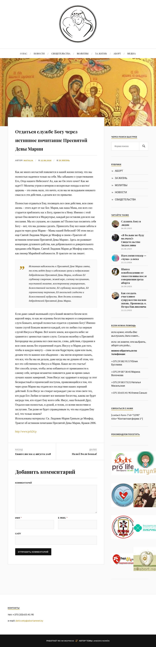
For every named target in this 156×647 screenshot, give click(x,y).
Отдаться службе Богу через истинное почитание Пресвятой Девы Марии (51, 143)
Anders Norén (102, 641)
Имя (18, 528)
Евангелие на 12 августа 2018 (33, 462)
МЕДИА (131, 53)
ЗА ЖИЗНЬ (101, 53)
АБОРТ (117, 53)
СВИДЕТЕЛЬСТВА (60, 53)
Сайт (18, 544)
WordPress (67, 641)
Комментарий (23, 492)
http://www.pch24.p (26, 440)
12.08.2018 (45, 169)
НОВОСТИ (39, 53)
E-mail (63, 528)
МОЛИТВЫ (82, 53)
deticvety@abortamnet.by (29, 620)
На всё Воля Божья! (84, 462)
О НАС (23, 53)
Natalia (28, 169)
